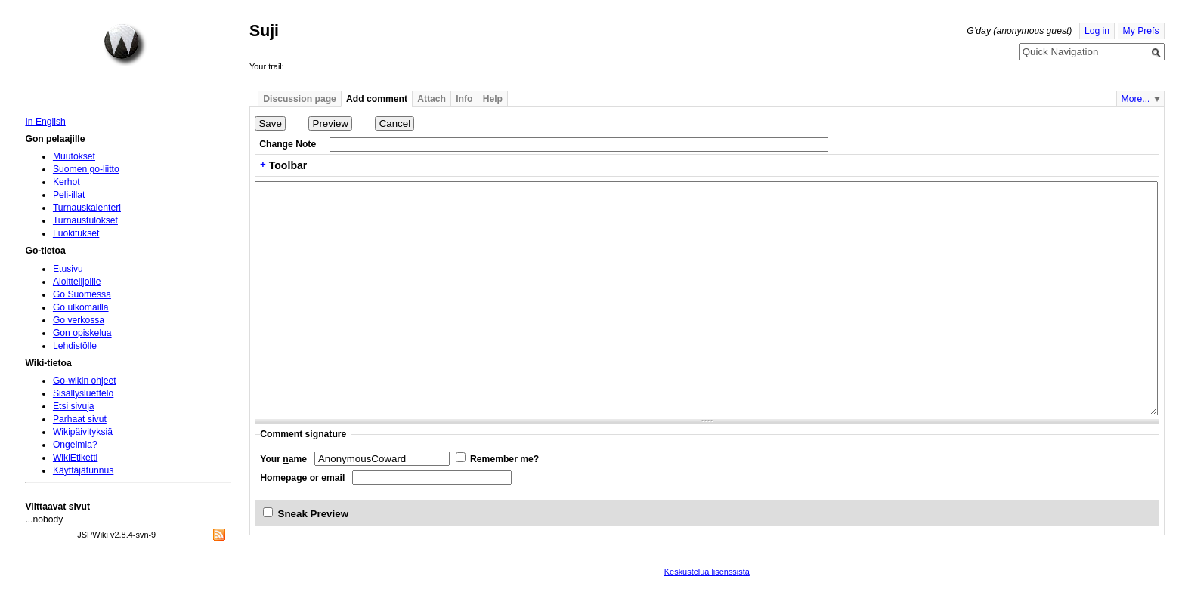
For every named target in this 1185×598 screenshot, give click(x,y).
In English (45, 121)
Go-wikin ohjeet (84, 380)
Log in (1096, 31)
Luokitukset (76, 233)
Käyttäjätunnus (83, 470)
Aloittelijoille (77, 281)
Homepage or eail (302, 478)
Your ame (283, 459)
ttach (431, 99)
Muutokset (74, 156)
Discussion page (299, 99)
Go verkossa (78, 320)
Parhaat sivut (80, 419)
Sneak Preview (313, 513)
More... (1136, 99)
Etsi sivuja (73, 406)
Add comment (376, 99)
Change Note (287, 144)
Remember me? (504, 459)
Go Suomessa (82, 294)
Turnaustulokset (85, 220)
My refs (1141, 31)
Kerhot (66, 182)
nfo (464, 99)
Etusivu (68, 269)
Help (493, 99)
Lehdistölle (75, 346)
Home (125, 44)
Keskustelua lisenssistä (707, 571)
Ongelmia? (75, 444)
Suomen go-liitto (86, 169)
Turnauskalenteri (87, 207)
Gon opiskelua (82, 333)
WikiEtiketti (75, 457)
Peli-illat (69, 195)
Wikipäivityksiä (83, 432)
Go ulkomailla (81, 307)
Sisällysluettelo (83, 393)
